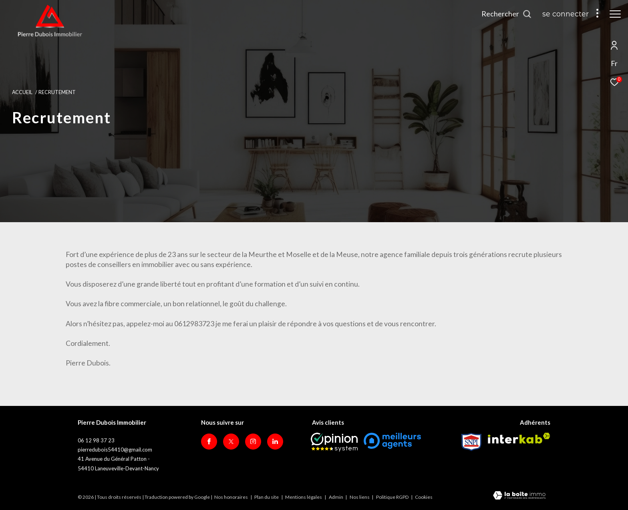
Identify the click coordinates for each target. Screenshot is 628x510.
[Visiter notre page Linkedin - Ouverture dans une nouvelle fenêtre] (275, 442)
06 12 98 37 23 (96, 440)
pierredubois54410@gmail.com (115, 449)
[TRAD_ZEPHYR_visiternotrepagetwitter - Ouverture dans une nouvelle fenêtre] (231, 442)
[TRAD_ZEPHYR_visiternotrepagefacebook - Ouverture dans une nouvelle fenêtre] (209, 442)
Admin (336, 497)
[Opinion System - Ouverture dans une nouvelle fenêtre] (334, 442)
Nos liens (360, 497)
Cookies (424, 497)
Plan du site (267, 497)
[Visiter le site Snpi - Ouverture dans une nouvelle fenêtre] (471, 442)
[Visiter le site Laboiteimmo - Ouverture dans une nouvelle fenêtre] (519, 496)
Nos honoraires (231, 497)
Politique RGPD (392, 497)
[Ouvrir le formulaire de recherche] (506, 14)
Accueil (22, 92)
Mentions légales (304, 497)
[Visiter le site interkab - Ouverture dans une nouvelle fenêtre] (519, 438)
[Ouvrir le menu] (615, 14)
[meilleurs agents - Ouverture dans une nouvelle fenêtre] (392, 441)
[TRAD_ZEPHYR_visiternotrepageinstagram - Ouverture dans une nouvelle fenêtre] (253, 442)
